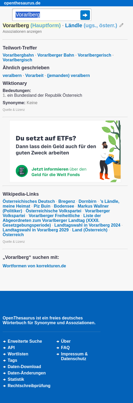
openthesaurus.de (22, 3)
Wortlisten (18, 354)
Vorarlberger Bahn (55, 55)
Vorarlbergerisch (94, 55)
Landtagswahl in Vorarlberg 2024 (87, 225)
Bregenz (66, 201)
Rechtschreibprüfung (29, 385)
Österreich (13, 234)
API (11, 347)
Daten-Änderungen (27, 373)
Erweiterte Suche (25, 341)
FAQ (65, 347)
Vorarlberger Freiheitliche (54, 215)
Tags (12, 360)
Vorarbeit (34, 75)
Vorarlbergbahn (18, 55)
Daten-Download (24, 366)
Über (66, 341)
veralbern (12, 75)
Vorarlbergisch (17, 60)
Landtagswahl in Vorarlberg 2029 (36, 230)
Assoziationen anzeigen (22, 31)
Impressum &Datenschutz (74, 356)
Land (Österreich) (89, 230)
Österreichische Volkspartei (53, 211)
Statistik (16, 379)
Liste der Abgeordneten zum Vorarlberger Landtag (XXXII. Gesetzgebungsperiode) (52, 220)
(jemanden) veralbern (68, 75)
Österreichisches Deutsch (29, 201)
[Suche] (51, 15)
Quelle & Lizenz (14, 110)
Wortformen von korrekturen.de (34, 266)
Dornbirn (88, 201)
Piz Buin (42, 206)
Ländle (91, 25)
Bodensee (64, 206)
